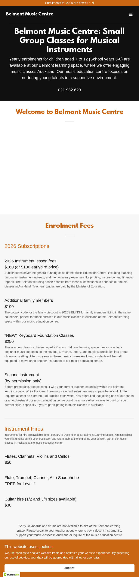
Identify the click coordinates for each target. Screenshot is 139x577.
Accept (69, 568)
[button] (130, 14)
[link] (29, 14)
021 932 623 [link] (69, 90)
